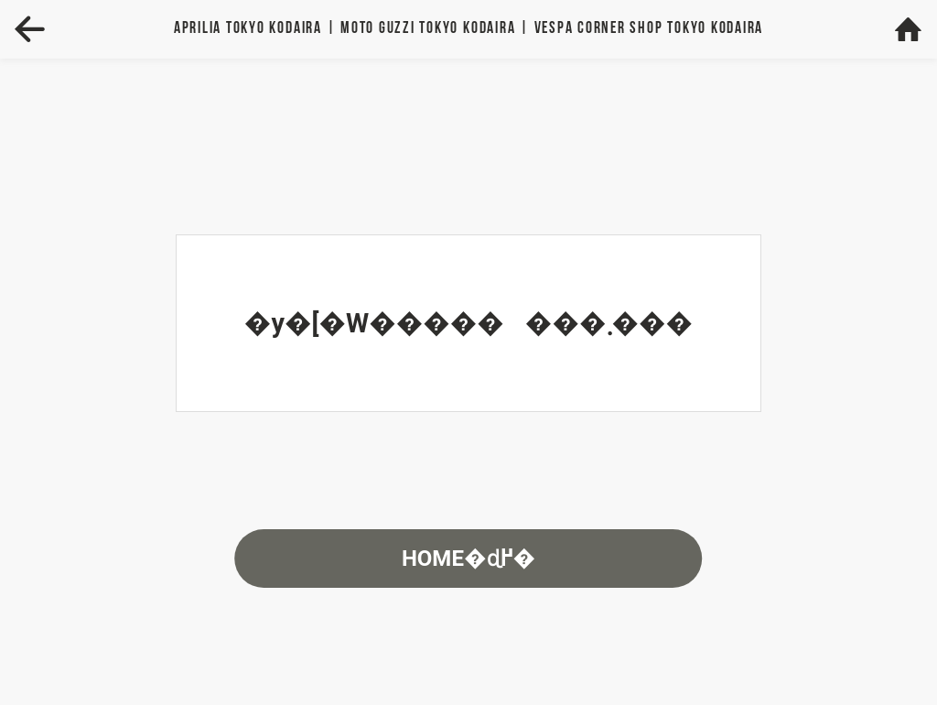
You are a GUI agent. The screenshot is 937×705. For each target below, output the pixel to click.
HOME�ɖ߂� (468, 558)
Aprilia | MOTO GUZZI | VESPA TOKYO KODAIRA (468, 29)
